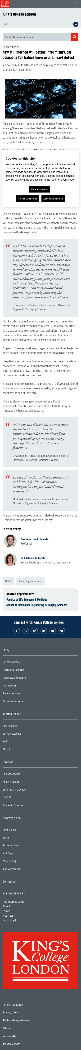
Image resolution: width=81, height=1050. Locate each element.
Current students (24, 734)
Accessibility (20, 1036)
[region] (40, 178)
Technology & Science (30, 581)
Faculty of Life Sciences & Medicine (26, 599)
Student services (24, 775)
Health (8, 581)
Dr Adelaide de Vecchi (33, 558)
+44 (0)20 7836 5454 (14, 893)
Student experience (26, 702)
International (22, 686)
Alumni (19, 750)
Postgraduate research (28, 679)
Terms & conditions (24, 1004)
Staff (18, 742)
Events (19, 838)
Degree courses (24, 663)
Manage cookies (22, 1044)
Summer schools (24, 694)
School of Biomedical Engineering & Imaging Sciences (36, 605)
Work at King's (23, 862)
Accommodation (24, 783)
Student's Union (24, 846)
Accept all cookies (53, 199)
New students (22, 727)
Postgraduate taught (26, 671)
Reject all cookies (27, 199)
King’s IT (19, 798)
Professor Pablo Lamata (35, 539)
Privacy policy (21, 1012)
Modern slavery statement (28, 1020)
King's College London (19, 14)
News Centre (22, 831)
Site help (18, 1028)
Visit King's (21, 854)
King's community (24, 870)
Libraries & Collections (27, 790)
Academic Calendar (26, 806)
